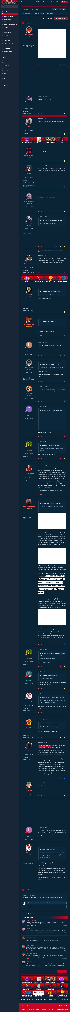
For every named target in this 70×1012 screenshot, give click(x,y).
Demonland (28, 925)
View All (62, 971)
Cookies (37, 1009)
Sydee (29, 173)
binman (27, 966)
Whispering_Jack (43, 250)
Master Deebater (29, 155)
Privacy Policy (25, 1009)
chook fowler (28, 790)
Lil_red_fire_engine (29, 473)
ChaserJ (29, 750)
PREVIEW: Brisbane (30, 928)
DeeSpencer (29, 852)
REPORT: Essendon (30, 945)
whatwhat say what (29, 324)
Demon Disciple (29, 701)
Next (28, 23)
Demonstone (29, 449)
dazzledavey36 (28, 13)
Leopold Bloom (29, 350)
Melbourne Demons (48, 13)
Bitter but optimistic (29, 201)
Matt (29, 126)
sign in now (52, 897)
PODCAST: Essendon (31, 962)
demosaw (29, 414)
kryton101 (28, 727)
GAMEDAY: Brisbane (31, 920)
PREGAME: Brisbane (31, 937)
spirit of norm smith (29, 263)
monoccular (29, 294)
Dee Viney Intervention (29, 678)
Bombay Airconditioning (29, 506)
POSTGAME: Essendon (31, 953)
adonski (30, 104)
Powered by (61, 1009)
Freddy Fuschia (29, 393)
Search (4, 6)
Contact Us (31, 1009)
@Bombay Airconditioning (44, 745)
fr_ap (29, 834)
